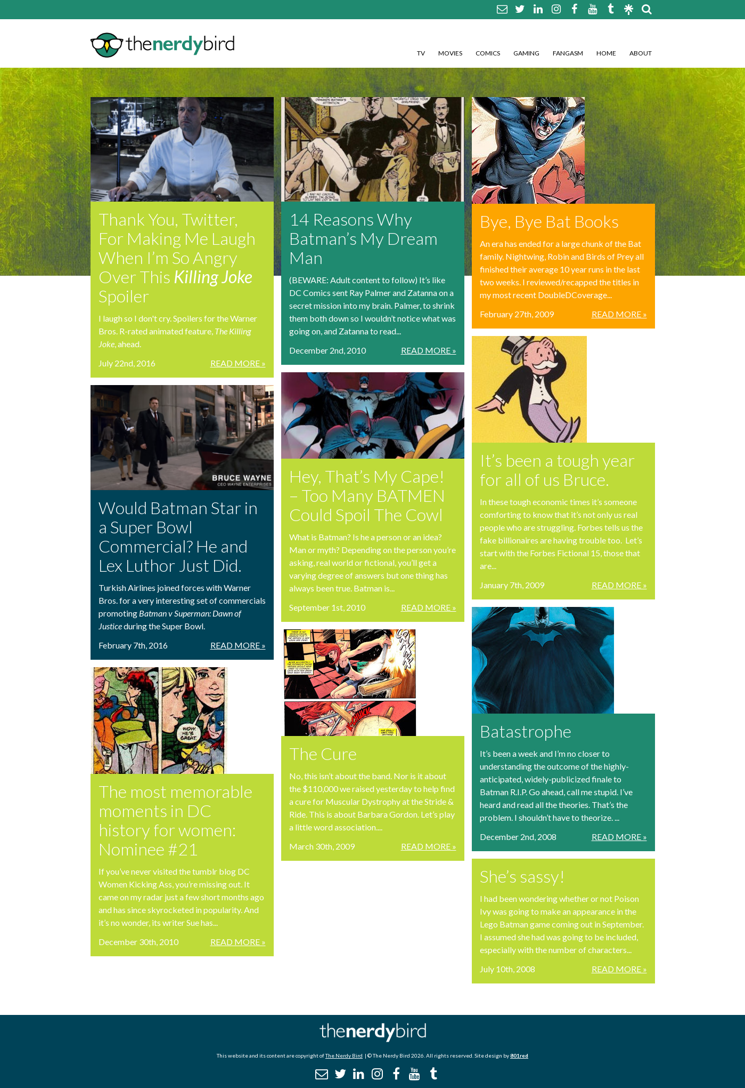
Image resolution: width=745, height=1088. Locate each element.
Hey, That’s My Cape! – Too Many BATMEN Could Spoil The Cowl (367, 495)
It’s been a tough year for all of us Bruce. (557, 470)
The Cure (323, 753)
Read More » (238, 363)
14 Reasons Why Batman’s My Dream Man (363, 238)
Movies (450, 53)
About (640, 53)
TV (421, 53)
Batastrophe (525, 731)
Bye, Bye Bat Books (549, 221)
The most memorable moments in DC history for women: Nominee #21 (175, 820)
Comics (488, 53)
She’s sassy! (522, 876)
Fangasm (568, 53)
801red (519, 1055)
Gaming (526, 53)
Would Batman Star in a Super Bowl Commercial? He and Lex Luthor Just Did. (178, 536)
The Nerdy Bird (344, 1055)
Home (606, 53)
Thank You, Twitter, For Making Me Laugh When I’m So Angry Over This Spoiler (177, 257)
